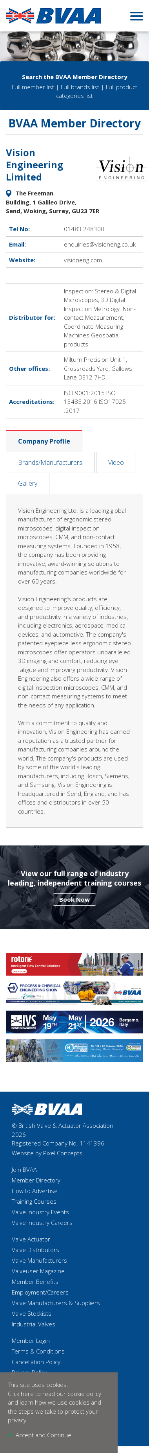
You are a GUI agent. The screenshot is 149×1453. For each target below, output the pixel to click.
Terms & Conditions (38, 1351)
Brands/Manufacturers (50, 462)
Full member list (33, 87)
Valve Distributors (35, 1250)
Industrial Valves (33, 1324)
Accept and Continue (43, 1435)
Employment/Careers (40, 1292)
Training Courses (34, 1201)
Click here (21, 1394)
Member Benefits (35, 1281)
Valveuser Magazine (38, 1271)
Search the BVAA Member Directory (74, 77)
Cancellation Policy (36, 1362)
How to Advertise (35, 1191)
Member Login (31, 1340)
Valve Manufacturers (39, 1260)
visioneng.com (83, 260)
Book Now (74, 899)
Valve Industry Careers (42, 1222)
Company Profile (44, 441)
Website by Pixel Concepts (47, 1153)
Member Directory (36, 1180)
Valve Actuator (31, 1239)
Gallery (27, 483)
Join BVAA (24, 1169)
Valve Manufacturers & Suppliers (56, 1303)
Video (116, 462)
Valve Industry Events (40, 1212)
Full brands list (80, 87)
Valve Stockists (31, 1313)
